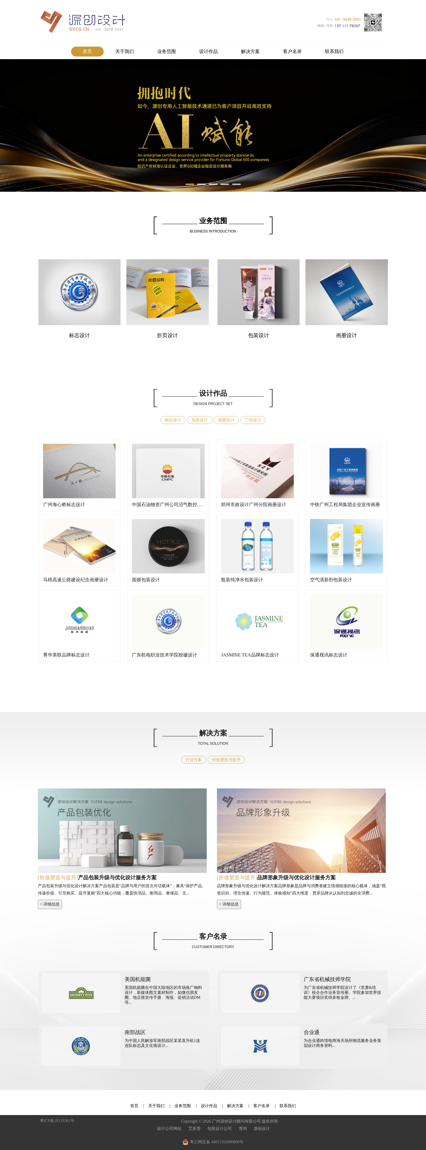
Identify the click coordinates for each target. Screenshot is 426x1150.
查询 (243, 1128)
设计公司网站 (169, 1128)
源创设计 (262, 1128)
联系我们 (334, 51)
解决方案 (250, 51)
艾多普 (194, 1128)
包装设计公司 (219, 1128)
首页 (87, 51)
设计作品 (208, 51)
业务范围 (166, 51)
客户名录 (292, 51)
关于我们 (124, 51)
